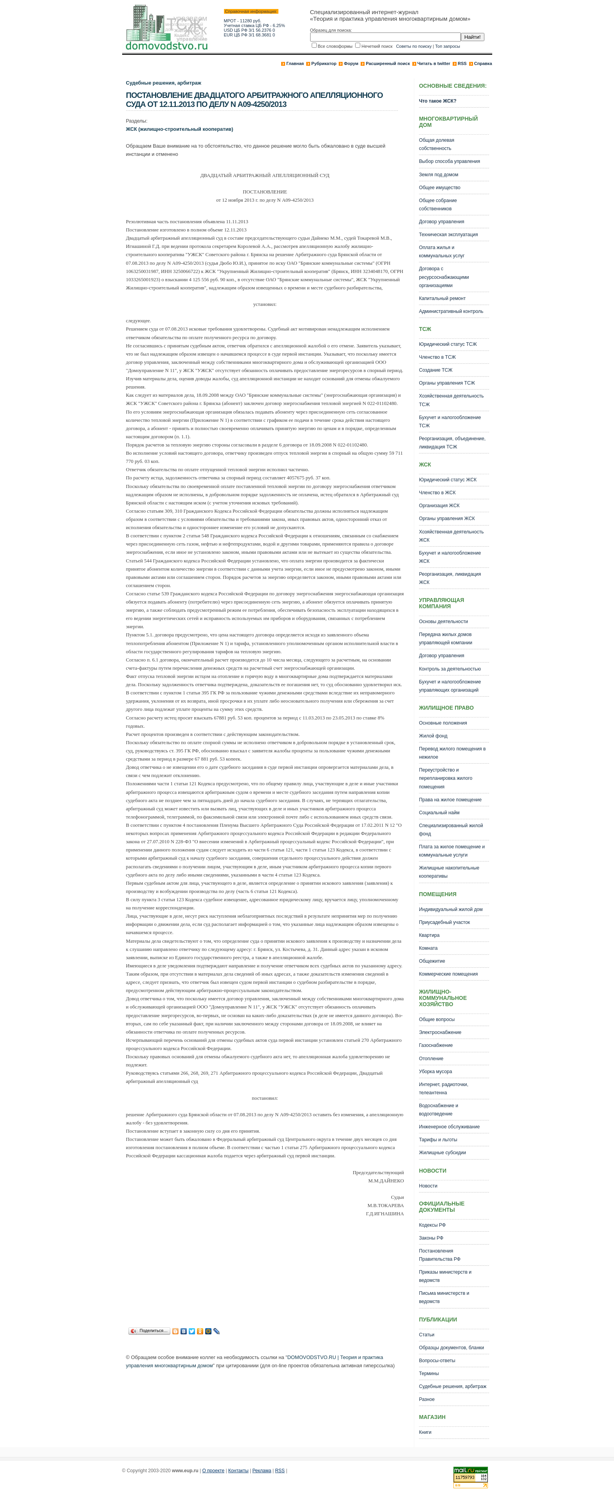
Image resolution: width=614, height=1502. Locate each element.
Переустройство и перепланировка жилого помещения (445, 778)
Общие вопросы (437, 1019)
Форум (351, 63)
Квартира (429, 935)
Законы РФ (431, 1238)
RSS (462, 63)
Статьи (426, 1335)
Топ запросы (447, 46)
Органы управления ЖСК (447, 518)
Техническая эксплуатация (448, 234)
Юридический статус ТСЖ (448, 344)
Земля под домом (438, 174)
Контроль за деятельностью (450, 669)
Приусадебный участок (444, 922)
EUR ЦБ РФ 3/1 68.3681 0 (249, 35)
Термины (429, 1373)
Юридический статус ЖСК (448, 480)
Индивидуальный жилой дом (451, 909)
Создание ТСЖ (436, 370)
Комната (428, 948)
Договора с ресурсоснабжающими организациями (444, 277)
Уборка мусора (435, 1071)
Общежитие (432, 961)
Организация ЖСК (439, 505)
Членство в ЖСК (437, 492)
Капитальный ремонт (442, 298)
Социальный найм (439, 812)
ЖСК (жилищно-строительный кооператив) (179, 129)
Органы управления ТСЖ (447, 383)
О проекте (213, 1470)
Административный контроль (451, 311)
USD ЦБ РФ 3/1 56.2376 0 (249, 30)
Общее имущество (439, 187)
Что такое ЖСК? (438, 101)
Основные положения (443, 723)
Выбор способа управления (449, 161)
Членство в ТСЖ (437, 357)
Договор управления (441, 221)
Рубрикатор (323, 63)
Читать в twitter (433, 63)
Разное (427, 1399)
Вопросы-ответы (437, 1360)
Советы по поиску (414, 46)
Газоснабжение (436, 1045)
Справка (483, 63)
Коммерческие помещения (448, 974)
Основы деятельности (443, 621)
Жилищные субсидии (442, 1152)
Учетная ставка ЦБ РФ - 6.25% (254, 25)
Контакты (238, 1470)
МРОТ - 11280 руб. (243, 20)
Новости (428, 1186)
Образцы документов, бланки (451, 1347)
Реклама (262, 1470)
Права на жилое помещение (450, 800)
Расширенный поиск (388, 63)
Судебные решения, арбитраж (163, 83)
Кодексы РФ (432, 1225)
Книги (425, 1432)
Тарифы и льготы (438, 1139)
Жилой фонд (433, 736)
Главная (295, 63)
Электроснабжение (440, 1032)
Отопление (431, 1058)
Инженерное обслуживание (449, 1127)
